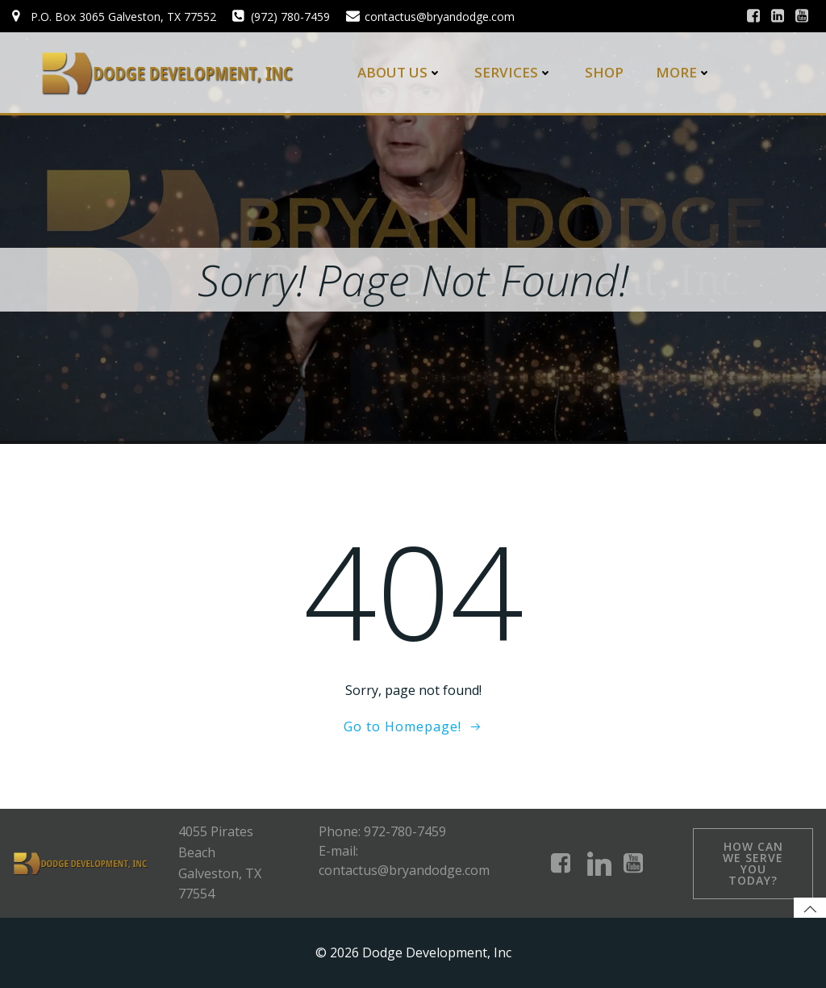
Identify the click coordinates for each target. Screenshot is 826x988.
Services (513, 72)
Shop (604, 72)
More (683, 72)
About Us (399, 72)
